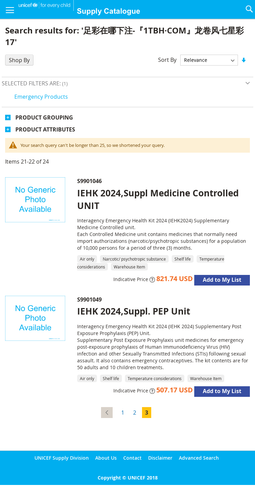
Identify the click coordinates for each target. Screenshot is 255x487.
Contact (132, 458)
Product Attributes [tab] (45, 129)
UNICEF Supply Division (61, 458)
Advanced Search (199, 458)
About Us (106, 458)
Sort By (167, 60)
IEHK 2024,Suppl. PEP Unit (133, 311)
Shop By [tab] (19, 60)
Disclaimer (160, 458)
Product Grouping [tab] (44, 117)
